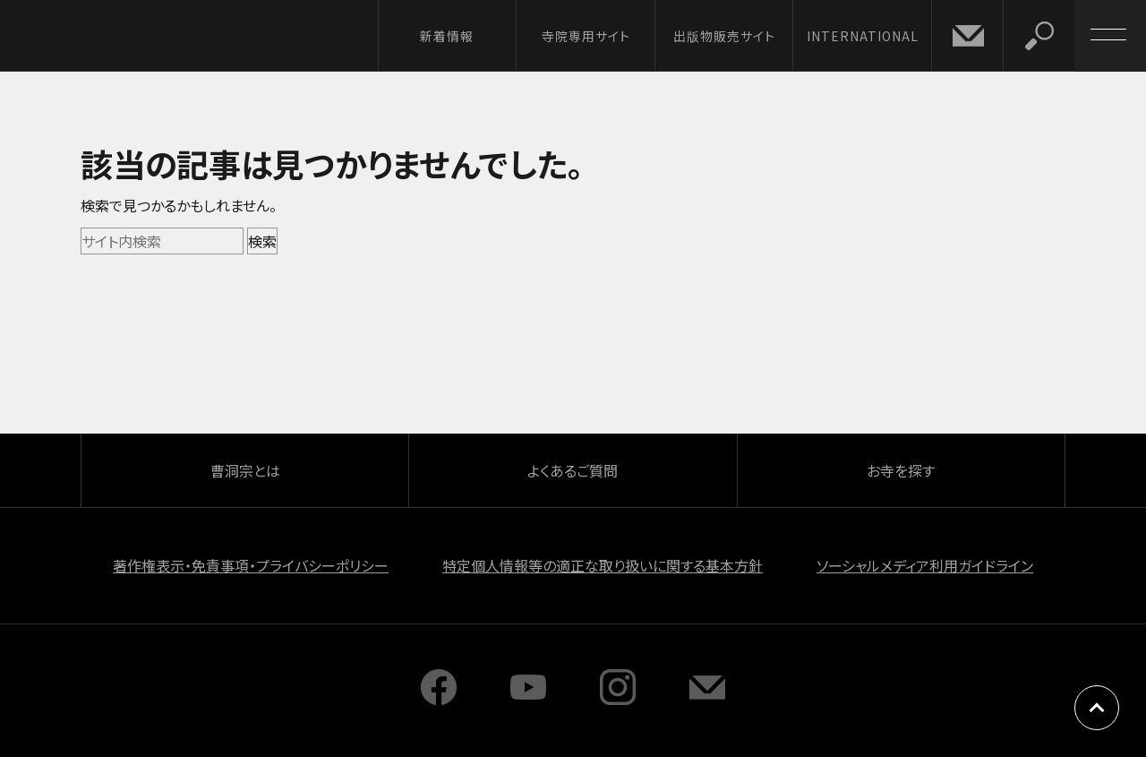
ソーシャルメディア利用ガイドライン (925, 565)
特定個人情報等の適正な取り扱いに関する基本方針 (602, 565)
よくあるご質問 (572, 470)
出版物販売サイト (724, 36)
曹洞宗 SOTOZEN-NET (165, 34)
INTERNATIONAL (863, 36)
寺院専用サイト (586, 36)
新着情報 (447, 36)
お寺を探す (901, 470)
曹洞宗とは (245, 470)
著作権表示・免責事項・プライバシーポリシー (251, 565)
